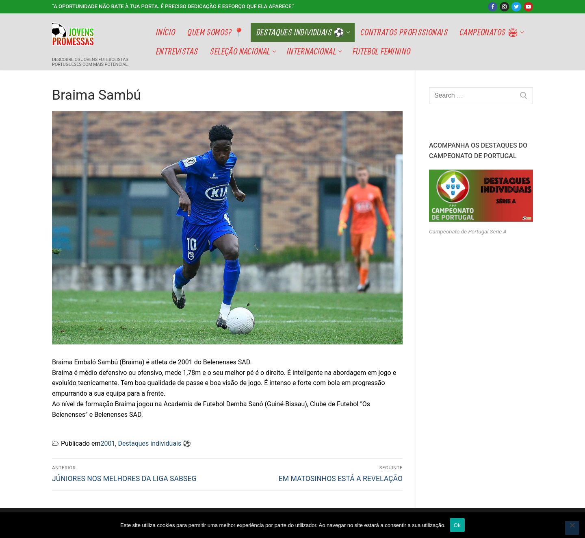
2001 (107, 443)
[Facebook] (492, 6)
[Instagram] (504, 6)
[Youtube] (528, 6)
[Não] (572, 528)
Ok (457, 525)
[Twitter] (516, 6)
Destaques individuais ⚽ (154, 443)
